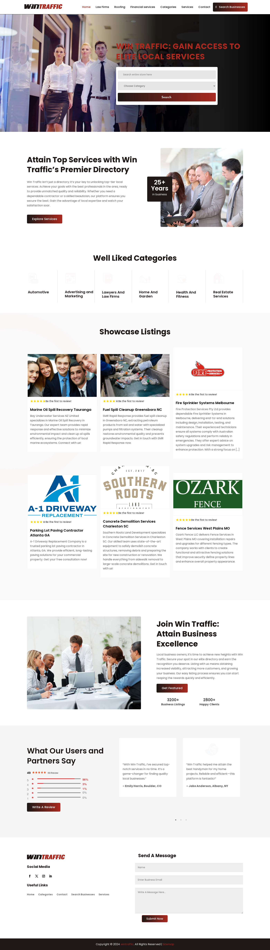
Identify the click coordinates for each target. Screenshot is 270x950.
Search (166, 97)
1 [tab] (175, 820)
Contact (204, 7)
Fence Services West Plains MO (203, 528)
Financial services (142, 7)
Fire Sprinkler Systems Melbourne (205, 402)
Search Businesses (232, 7)
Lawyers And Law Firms (113, 294)
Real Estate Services (223, 294)
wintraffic (127, 944)
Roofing (119, 7)
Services (187, 7)
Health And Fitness (186, 294)
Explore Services (44, 219)
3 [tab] (186, 820)
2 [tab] (181, 820)
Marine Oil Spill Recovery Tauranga (60, 409)
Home (86, 7)
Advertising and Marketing (79, 294)
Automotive (38, 292)
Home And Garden (148, 294)
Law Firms (102, 7)
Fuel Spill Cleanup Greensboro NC (132, 409)
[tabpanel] (148, 767)
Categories (168, 7)
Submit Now (154, 919)
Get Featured (172, 688)
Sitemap (168, 944)
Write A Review (43, 807)
